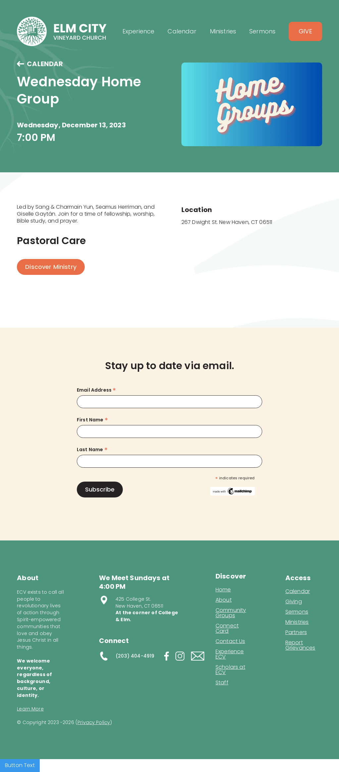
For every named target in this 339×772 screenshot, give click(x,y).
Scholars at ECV (230, 670)
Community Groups (231, 613)
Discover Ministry (50, 267)
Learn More (30, 709)
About (224, 600)
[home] (62, 31)
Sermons (296, 612)
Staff (222, 682)
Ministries (297, 622)
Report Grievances (300, 646)
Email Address (96, 390)
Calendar (297, 591)
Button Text (20, 765)
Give (305, 31)
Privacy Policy (93, 722)
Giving (293, 601)
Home (223, 589)
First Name (92, 420)
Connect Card (227, 628)
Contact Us (230, 641)
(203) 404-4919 (135, 656)
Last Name (92, 450)
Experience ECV (230, 654)
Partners (296, 632)
